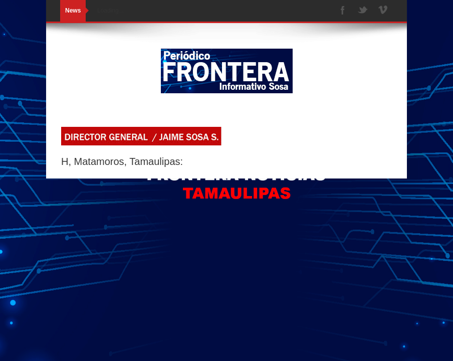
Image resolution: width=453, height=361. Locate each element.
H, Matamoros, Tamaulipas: (122, 161)
